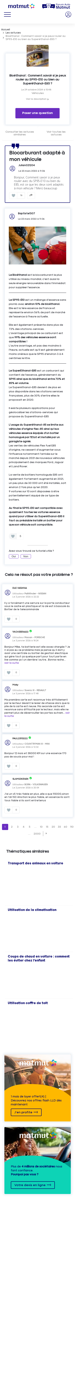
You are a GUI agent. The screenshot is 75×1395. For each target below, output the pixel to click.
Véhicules (38, 93)
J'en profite (23, 1112)
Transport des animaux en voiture (35, 863)
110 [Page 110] (72, 826)
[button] (46, 833)
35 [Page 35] (59, 826)
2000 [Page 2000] (37, 833)
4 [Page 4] (23, 826)
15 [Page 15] (47, 826)
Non (25, 556)
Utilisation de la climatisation (32, 910)
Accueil (5, 29)
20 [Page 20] (53, 826)
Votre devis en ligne (30, 1185)
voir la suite (11, 663)
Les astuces (13, 33)
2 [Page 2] (12, 826)
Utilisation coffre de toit (28, 1003)
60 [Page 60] (65, 826)
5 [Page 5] (29, 826)
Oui (14, 556)
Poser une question (37, 113)
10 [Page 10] (41, 826)
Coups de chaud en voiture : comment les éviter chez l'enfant (39, 958)
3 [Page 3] (18, 826)
